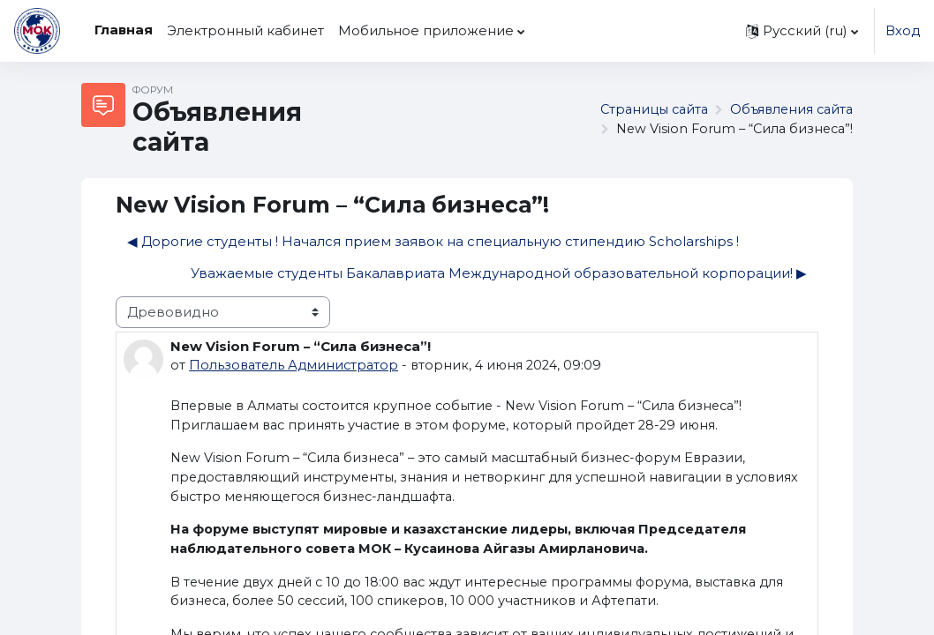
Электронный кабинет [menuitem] (245, 31)
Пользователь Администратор (296, 366)
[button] (801, 31)
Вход (902, 31)
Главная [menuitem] (123, 30)
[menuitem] (539, 31)
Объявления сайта (788, 110)
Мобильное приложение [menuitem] (426, 31)
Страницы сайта (645, 110)
